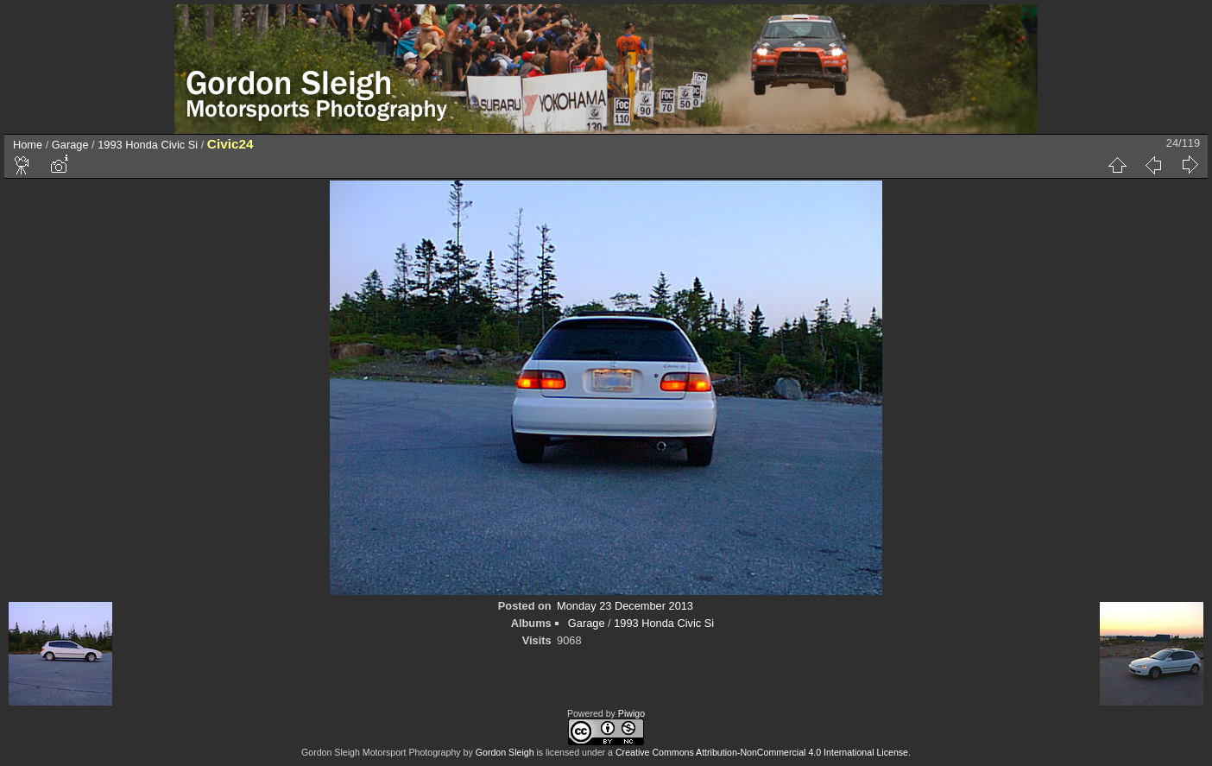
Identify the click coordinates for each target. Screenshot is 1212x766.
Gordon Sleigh (505, 752)
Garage (70, 144)
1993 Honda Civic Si (148, 144)
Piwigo (631, 713)
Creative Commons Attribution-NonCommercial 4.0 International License (761, 752)
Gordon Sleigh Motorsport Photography (381, 752)
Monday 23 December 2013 (625, 605)
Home (27, 144)
